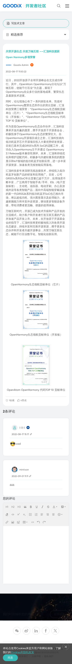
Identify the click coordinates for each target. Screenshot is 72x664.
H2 (12, 506)
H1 (7, 506)
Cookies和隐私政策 (22, 652)
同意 (10, 657)
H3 (19, 506)
